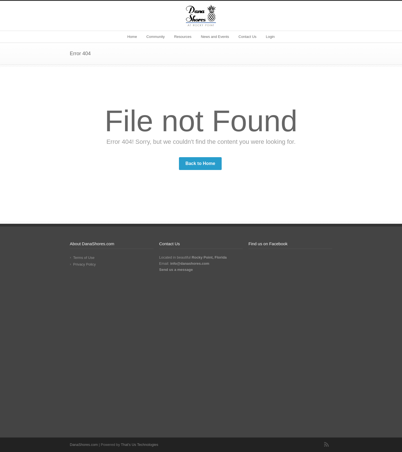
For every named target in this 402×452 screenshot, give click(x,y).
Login (270, 37)
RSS (326, 444)
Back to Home (200, 163)
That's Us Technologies (139, 445)
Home (132, 37)
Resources (183, 37)
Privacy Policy (84, 264)
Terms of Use (84, 258)
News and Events (215, 37)
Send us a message (176, 270)
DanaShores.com (84, 445)
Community (155, 37)
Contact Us (247, 37)
